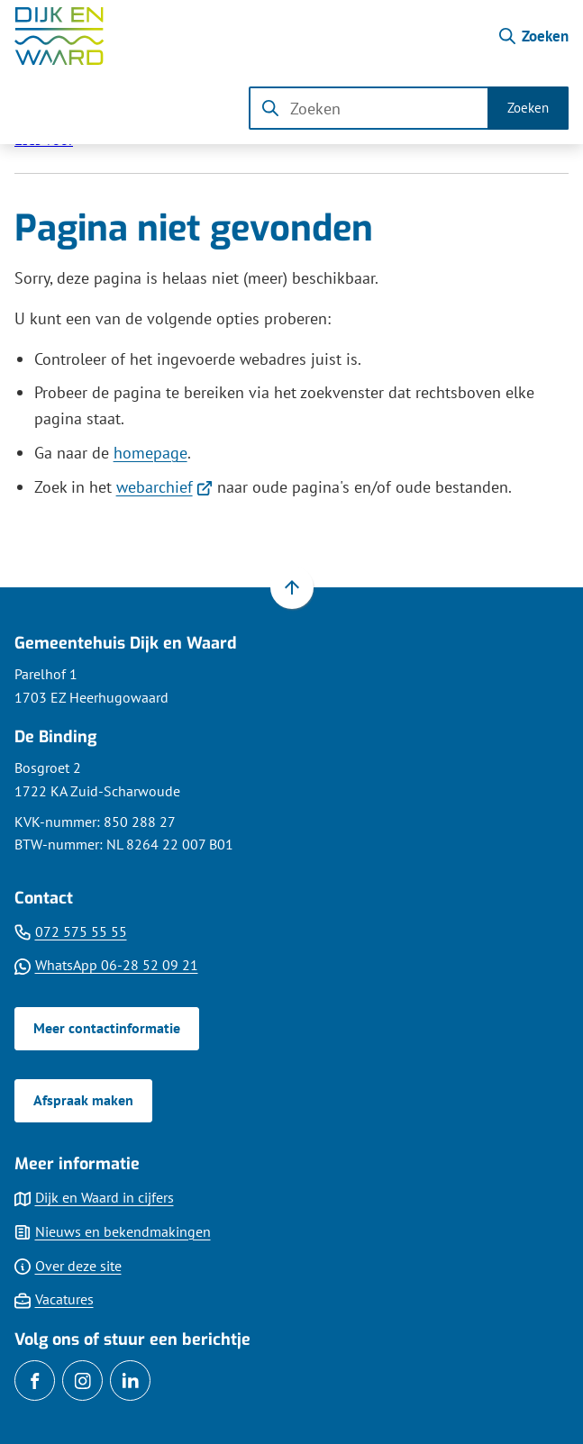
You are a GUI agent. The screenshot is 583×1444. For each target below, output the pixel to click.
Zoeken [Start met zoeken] (528, 107)
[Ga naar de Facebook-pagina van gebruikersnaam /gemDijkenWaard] (34, 1380)
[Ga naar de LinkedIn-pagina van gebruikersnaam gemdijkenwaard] (130, 1380)
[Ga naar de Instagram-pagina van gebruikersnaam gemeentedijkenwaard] (82, 1380)
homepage (150, 452)
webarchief (165, 487)
